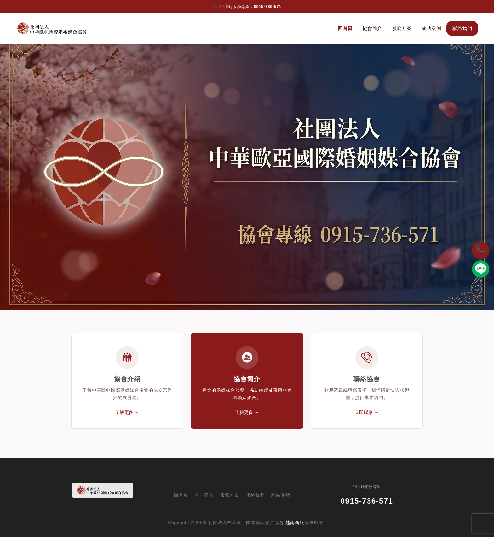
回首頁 (345, 28)
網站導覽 (280, 495)
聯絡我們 (462, 28)
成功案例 (431, 28)
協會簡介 (372, 28)
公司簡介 (204, 495)
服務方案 (402, 28)
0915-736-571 (267, 6)
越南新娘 (294, 522)
